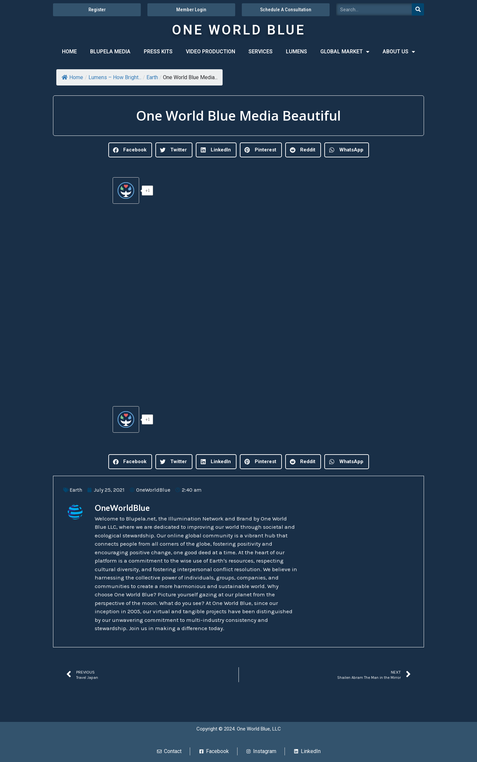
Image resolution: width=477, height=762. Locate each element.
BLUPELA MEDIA (110, 51)
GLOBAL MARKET (344, 52)
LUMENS (296, 51)
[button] (130, 149)
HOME (69, 51)
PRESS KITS (158, 51)
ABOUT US (399, 52)
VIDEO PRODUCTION (210, 51)
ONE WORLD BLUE (238, 30)
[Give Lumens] (126, 190)
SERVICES (260, 51)
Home (72, 77)
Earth (152, 77)
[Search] (418, 9)
